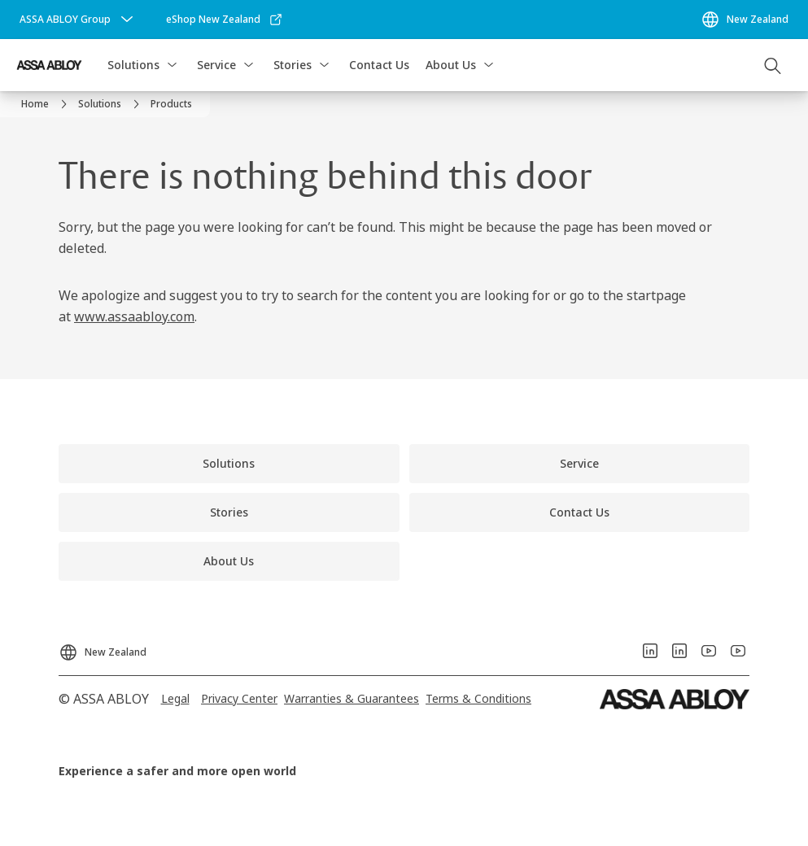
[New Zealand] (744, 19)
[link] (224, 19)
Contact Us (379, 64)
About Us (451, 64)
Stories (292, 64)
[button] (172, 65)
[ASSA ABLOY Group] (78, 19)
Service (216, 64)
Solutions (133, 64)
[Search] (773, 65)
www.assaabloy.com (134, 316)
